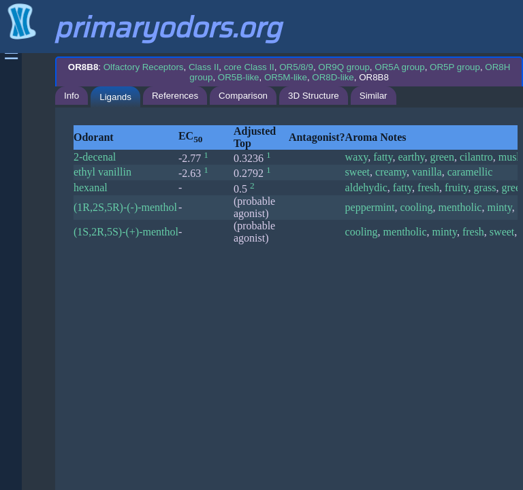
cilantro (476, 157)
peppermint (370, 207)
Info (71, 96)
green (442, 157)
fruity (457, 187)
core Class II (249, 67)
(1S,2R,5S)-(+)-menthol (126, 232)
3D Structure (313, 96)
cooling (416, 207)
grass (485, 187)
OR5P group (455, 67)
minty (499, 207)
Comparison (243, 96)
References (175, 96)
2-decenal (95, 157)
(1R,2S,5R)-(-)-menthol (125, 207)
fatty (382, 157)
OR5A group (399, 67)
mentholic (459, 207)
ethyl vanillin (102, 172)
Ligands (115, 97)
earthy (411, 157)
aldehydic (366, 187)
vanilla (427, 172)
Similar (373, 96)
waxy (356, 157)
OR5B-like (238, 77)
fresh (428, 187)
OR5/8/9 (296, 67)
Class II (204, 67)
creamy (391, 172)
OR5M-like (285, 77)
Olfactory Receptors (144, 67)
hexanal (91, 187)
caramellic (470, 172)
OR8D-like (332, 77)
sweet (357, 172)
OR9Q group (344, 67)
